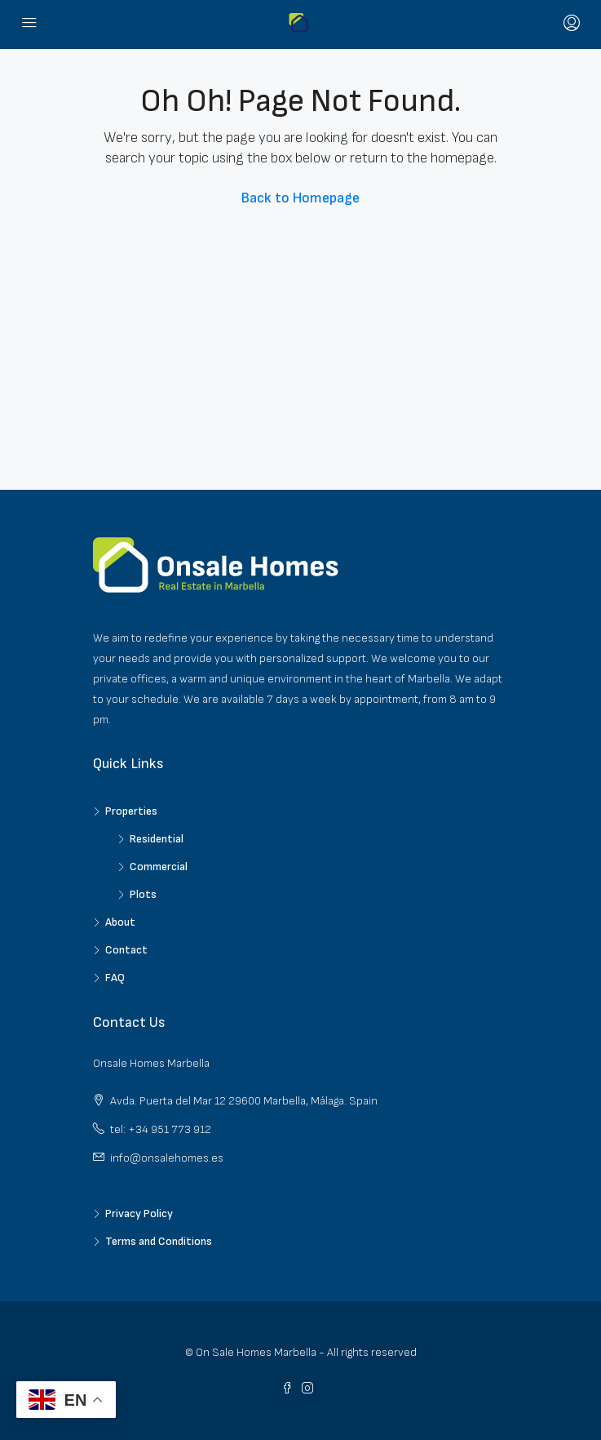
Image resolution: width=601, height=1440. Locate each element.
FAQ (115, 977)
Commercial (159, 866)
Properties (131, 811)
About (120, 922)
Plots (143, 894)
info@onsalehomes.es (166, 1158)
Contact (126, 950)
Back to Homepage (300, 198)
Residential (156, 839)
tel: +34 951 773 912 (160, 1129)
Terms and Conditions (158, 1241)
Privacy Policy (139, 1213)
